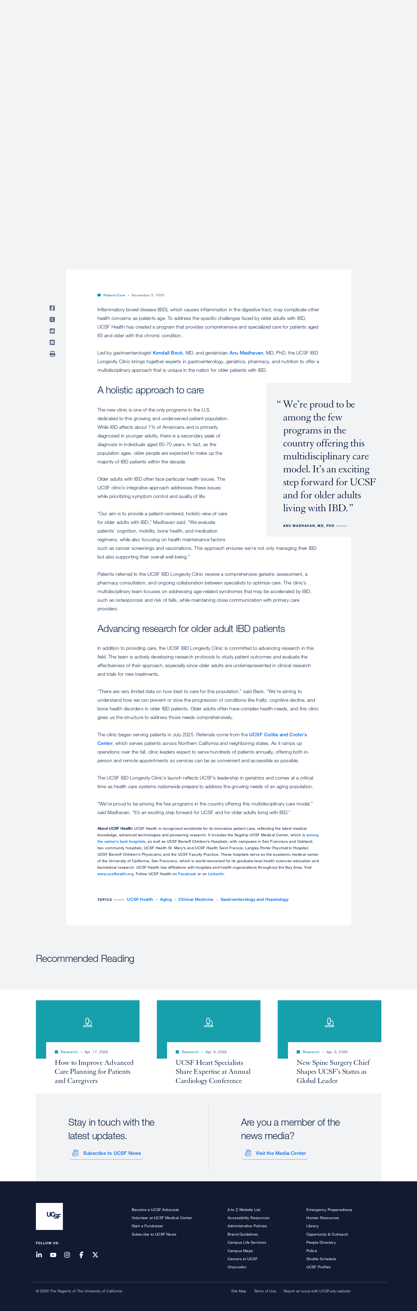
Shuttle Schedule (321, 1257)
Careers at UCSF (242, 1257)
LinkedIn (216, 873)
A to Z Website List (244, 1207)
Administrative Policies (247, 1224)
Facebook (187, 873)
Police (311, 1248)
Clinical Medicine (195, 899)
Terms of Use (265, 1289)
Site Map (238, 1289)
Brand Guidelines (243, 1232)
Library (312, 1224)
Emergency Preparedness (329, 1207)
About (210, 23)
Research (274, 23)
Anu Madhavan (246, 353)
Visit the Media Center (279, 1151)
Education (305, 23)
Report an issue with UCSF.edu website (317, 1289)
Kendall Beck (168, 353)
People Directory (321, 1240)
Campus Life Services (247, 1240)
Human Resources (322, 1215)
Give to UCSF (361, 6)
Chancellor (237, 1265)
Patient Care (240, 23)
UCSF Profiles (318, 1265)
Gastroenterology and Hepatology (255, 899)
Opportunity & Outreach (327, 1232)
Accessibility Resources (249, 1215)
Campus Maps (240, 1248)
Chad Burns (113, 283)
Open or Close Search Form (371, 23)
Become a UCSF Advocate (155, 1207)
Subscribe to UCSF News (110, 1151)
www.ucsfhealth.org (115, 873)
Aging (166, 899)
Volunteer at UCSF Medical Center (162, 1215)
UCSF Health (140, 899)
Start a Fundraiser (148, 1224)
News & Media (341, 23)
